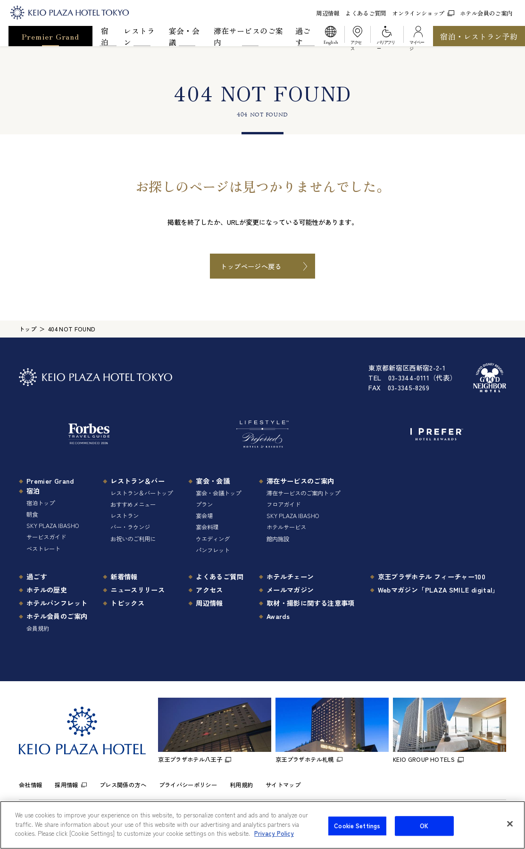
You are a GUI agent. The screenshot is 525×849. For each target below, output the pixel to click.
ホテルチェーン (290, 576)
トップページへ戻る (250, 266)
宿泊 (104, 36)
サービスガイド (46, 537)
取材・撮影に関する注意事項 (311, 603)
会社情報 (30, 785)
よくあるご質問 (365, 13)
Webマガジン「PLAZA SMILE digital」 (438, 589)
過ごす (303, 36)
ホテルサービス (286, 527)
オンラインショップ (423, 13)
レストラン (139, 36)
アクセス (209, 589)
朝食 (32, 514)
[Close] (510, 830)
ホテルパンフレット (56, 603)
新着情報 (123, 576)
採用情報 (66, 785)
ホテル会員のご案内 (486, 13)
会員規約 (37, 628)
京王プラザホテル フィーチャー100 (431, 576)
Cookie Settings (357, 831)
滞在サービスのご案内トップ (303, 493)
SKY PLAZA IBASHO (52, 525)
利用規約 (241, 785)
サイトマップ (283, 785)
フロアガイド (283, 504)
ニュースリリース (137, 589)
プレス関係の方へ (123, 785)
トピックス (127, 603)
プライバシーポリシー (188, 785)
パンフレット (213, 550)
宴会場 (204, 515)
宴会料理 (207, 527)
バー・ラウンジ (130, 527)
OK (424, 831)
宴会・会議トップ (218, 493)
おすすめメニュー (133, 504)
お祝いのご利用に (133, 539)
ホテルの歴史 (46, 589)
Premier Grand (51, 36)
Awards (278, 616)
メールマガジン (290, 589)
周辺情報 (327, 13)
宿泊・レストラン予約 (478, 36)
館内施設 (278, 539)
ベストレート (43, 548)
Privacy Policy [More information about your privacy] (274, 839)
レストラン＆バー (137, 481)
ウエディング (213, 539)
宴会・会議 (184, 36)
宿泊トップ (40, 503)
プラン (204, 504)
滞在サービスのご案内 (248, 36)
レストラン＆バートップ (141, 493)
